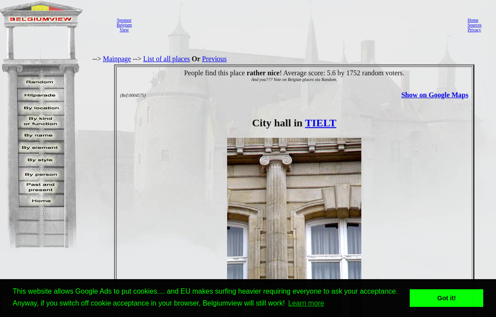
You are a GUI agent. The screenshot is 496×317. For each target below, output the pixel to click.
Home (472, 20)
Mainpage (117, 59)
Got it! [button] (446, 298)
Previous (214, 59)
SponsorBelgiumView (124, 25)
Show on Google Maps (434, 95)
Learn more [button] (306, 303)
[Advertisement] (297, 24)
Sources (474, 24)
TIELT (320, 123)
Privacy (474, 29)
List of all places (166, 59)
